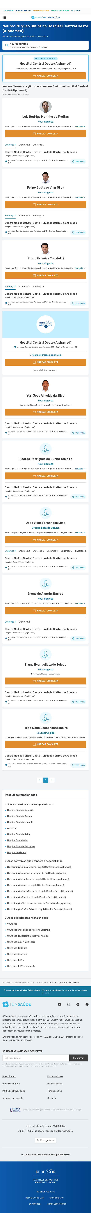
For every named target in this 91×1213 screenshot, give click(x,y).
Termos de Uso (54, 1091)
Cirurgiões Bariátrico (17, 954)
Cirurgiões (12, 924)
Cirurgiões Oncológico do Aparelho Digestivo (28, 930)
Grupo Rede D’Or (61, 1154)
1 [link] (45, 780)
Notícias (75, 11)
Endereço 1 (10, 145)
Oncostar (11, 828)
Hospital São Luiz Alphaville (20, 810)
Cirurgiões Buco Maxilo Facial (21, 942)
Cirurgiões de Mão (15, 960)
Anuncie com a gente (12, 1098)
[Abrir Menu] (4, 17)
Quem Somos (9, 1076)
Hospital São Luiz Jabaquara (21, 846)
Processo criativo (11, 1083)
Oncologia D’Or (57, 1198)
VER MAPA (78, 161)
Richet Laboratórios (56, 1204)
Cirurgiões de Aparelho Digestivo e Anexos (27, 936)
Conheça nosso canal (59, 1004)
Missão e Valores (55, 1076)
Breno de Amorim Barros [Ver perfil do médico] (45, 593)
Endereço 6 (80, 551)
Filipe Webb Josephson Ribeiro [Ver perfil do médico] (45, 728)
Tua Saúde (7, 11)
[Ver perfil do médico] (45, 107)
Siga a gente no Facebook (77, 1004)
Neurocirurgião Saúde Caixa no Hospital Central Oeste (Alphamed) (39, 909)
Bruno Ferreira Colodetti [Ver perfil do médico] (45, 258)
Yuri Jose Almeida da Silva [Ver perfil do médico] (45, 395)
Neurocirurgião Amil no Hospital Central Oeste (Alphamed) (35, 885)
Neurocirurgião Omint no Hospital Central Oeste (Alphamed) (36, 897)
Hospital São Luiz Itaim (18, 834)
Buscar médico (23, 11)
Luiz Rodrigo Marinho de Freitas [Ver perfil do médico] (45, 116)
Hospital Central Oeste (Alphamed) (45, 63)
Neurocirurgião (39, 982)
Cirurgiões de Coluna (17, 948)
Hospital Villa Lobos (16, 852)
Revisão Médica (54, 1083)
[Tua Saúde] (16, 1004)
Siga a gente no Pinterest (87, 1004)
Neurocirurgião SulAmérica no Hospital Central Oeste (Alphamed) (39, 867)
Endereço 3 (38, 145)
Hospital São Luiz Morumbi (20, 822)
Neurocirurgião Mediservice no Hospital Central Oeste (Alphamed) (39, 903)
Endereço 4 (52, 551)
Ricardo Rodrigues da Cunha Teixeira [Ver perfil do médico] (45, 459)
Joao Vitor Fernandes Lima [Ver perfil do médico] (45, 523)
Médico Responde (60, 11)
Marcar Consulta (22, 982)
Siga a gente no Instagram (68, 1004)
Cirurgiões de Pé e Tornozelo (21, 966)
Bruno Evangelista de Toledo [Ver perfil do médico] (45, 664)
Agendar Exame (41, 11)
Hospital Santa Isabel (17, 840)
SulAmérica (34, 1204)
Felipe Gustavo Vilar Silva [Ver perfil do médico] (45, 187)
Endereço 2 (24, 145)
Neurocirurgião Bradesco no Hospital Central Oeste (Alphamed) (38, 879)
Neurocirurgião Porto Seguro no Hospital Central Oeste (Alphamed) (40, 891)
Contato (51, 1098)
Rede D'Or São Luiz (34, 1198)
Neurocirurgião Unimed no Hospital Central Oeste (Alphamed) (37, 873)
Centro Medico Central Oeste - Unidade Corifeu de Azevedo (41, 152)
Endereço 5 (66, 551)
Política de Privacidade (13, 1091)
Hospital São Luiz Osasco (19, 816)
